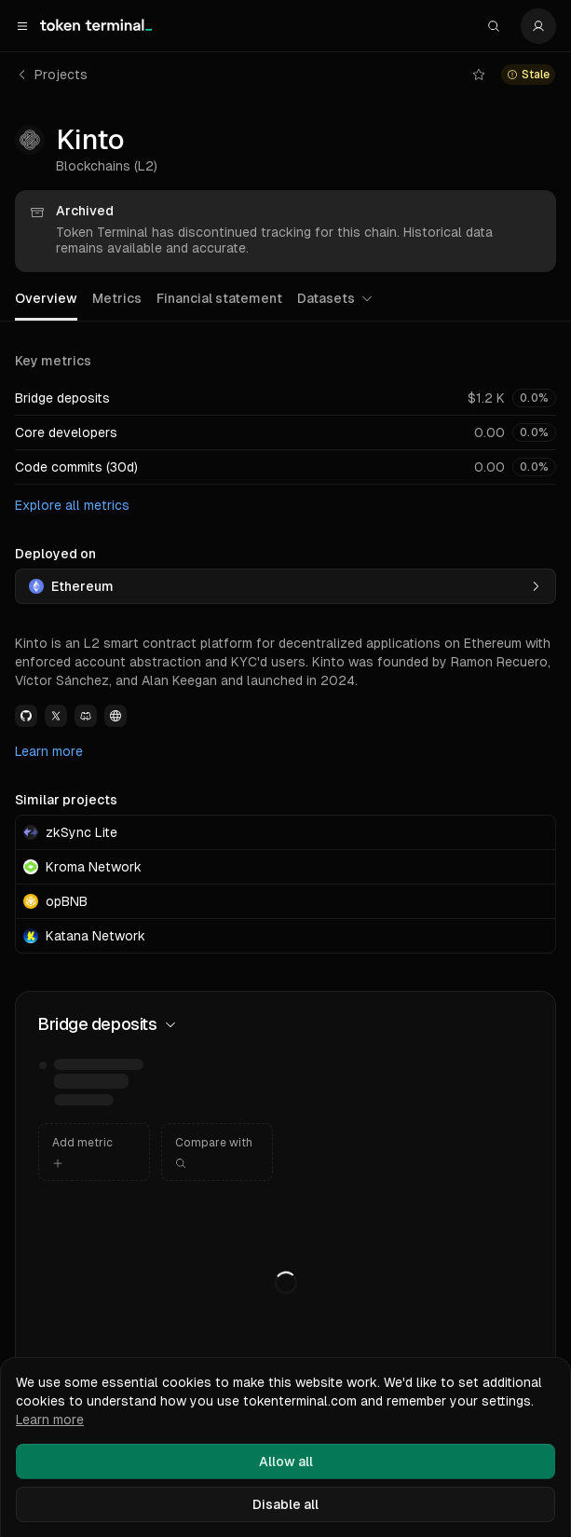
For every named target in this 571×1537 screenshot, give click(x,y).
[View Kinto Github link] (26, 716)
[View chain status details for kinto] (528, 74)
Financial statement (219, 298)
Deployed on (55, 553)
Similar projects (66, 799)
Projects (52, 74)
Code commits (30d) (76, 467)
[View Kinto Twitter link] (56, 716)
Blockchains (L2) (106, 165)
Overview (46, 298)
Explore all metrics (72, 505)
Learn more (49, 751)
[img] (100, 1082)
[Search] (493, 26)
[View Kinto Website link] (115, 716)
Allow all (286, 1461)
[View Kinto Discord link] (86, 716)
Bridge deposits (62, 398)
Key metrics (53, 360)
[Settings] (538, 26)
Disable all (285, 1504)
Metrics (117, 298)
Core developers (66, 432)
